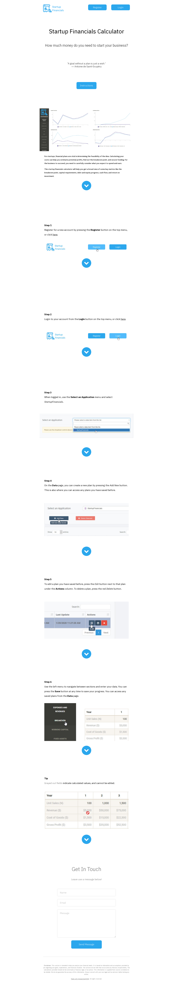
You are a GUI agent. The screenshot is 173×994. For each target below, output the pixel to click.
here (55, 234)
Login (120, 7)
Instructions (86, 85)
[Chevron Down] (86, 185)
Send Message (86, 944)
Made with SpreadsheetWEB (80, 979)
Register (97, 7)
